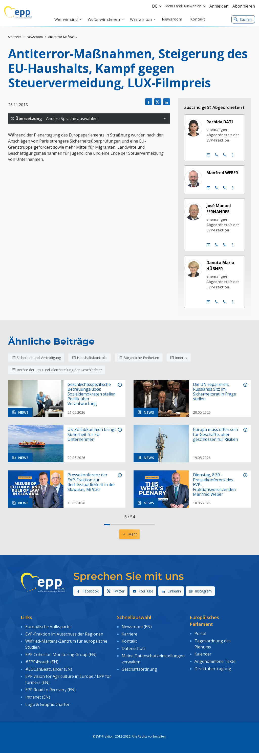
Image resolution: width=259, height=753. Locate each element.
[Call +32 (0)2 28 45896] (216, 155)
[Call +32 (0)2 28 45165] (216, 245)
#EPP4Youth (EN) (41, 662)
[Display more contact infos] (233, 155)
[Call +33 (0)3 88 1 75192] (225, 302)
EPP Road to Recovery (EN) (50, 689)
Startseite (14, 37)
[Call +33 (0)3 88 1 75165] (225, 245)
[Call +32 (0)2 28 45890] (216, 188)
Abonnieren (243, 6)
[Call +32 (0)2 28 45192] (216, 302)
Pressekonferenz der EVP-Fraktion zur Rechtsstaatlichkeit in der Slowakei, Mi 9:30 (91, 482)
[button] (165, 118)
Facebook (87, 591)
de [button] (157, 6)
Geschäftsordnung (139, 669)
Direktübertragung (213, 668)
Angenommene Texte (215, 661)
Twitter (115, 591)
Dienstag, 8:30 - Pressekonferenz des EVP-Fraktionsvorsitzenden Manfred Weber (214, 484)
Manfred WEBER (222, 172)
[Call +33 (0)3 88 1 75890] (225, 188)
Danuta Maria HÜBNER (220, 265)
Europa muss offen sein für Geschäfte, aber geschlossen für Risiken (215, 434)
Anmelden (218, 6)
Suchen (243, 19)
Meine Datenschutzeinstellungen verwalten (153, 659)
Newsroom (35, 37)
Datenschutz (134, 648)
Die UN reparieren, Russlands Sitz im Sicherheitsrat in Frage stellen (214, 392)
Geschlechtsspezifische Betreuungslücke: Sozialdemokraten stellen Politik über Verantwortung (92, 394)
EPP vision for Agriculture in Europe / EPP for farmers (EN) (68, 679)
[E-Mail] (208, 155)
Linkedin (171, 591)
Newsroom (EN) (137, 626)
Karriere (129, 634)
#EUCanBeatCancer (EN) (48, 669)
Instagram (200, 591)
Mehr (129, 534)
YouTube (143, 591)
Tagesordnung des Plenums (213, 644)
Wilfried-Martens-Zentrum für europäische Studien (66, 644)
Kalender (203, 654)
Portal (200, 633)
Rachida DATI (219, 122)
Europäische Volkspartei (48, 626)
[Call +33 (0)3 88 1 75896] (225, 155)
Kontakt (129, 641)
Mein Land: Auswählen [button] (186, 6)
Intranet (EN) (37, 697)
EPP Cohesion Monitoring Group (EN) (61, 654)
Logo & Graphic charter (47, 704)
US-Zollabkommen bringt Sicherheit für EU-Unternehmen (92, 434)
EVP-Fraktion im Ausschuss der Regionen (64, 634)
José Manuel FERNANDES (218, 208)
